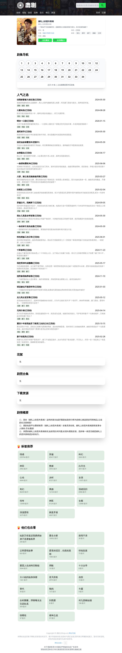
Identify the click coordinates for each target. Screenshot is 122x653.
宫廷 (18, 198)
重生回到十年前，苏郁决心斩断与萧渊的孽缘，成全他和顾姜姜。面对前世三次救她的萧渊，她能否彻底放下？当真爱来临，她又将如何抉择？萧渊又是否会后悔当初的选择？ (61, 327)
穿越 (23, 127)
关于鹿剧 (47, 647)
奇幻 (47, 12)
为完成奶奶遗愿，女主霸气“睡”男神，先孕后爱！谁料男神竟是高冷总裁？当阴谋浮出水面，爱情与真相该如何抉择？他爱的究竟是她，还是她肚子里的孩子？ (61, 267)
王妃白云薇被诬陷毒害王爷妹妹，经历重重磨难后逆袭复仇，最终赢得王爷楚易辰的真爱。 (51, 145)
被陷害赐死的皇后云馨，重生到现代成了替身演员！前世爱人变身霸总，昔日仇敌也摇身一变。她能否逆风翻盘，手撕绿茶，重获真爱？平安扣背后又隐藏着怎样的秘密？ (61, 180)
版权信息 (67, 647)
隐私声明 (61, 647)
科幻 (27, 293)
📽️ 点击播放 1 (45, 40)
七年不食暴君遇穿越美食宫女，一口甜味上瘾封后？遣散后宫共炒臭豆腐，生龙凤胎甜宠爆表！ (52, 124)
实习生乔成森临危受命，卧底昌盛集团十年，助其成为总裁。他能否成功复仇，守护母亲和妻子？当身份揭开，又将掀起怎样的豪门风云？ (61, 314)
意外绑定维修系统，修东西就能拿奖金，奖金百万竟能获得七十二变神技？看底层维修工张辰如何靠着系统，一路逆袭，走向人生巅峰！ (60, 241)
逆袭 (18, 172)
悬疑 (18, 232)
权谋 (18, 137)
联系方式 (54, 647)
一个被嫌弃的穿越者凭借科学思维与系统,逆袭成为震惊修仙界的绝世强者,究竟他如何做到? (51, 290)
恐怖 (36, 12)
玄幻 (42, 12)
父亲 (99, 33)
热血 (23, 116)
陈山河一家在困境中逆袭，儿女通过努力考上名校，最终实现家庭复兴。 (44, 156)
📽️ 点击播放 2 (59, 40)
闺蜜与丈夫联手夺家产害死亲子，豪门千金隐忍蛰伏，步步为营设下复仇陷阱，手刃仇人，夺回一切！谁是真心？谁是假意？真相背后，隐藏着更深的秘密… (61, 340)
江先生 (52, 33)
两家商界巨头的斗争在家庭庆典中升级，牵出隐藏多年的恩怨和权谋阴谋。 (45, 134)
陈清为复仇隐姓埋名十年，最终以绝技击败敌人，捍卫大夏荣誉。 (41, 113)
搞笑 (30, 12)
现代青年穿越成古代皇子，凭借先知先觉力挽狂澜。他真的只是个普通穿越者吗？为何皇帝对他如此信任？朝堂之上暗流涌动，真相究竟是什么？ (61, 207)
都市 (83, 33)
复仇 (78, 33)
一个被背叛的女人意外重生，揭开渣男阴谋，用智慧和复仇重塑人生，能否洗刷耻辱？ (49, 279)
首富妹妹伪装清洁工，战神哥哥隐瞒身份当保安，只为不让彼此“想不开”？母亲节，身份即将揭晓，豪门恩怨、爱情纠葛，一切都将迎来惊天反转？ (61, 301)
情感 (27, 137)
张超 (44, 33)
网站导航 (72, 633)
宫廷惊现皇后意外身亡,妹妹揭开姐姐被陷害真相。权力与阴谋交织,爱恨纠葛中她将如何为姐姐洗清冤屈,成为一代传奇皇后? (61, 193)
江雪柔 (48, 33)
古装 (27, 127)
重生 (18, 185)
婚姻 (94, 33)
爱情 (18, 106)
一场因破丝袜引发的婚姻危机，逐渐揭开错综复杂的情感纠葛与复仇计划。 (45, 229)
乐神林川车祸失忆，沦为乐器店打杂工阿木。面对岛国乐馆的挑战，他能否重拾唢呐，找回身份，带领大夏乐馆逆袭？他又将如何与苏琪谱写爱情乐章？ (61, 167)
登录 (98, 12)
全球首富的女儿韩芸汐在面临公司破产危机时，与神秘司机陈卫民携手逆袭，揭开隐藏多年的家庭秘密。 (56, 219)
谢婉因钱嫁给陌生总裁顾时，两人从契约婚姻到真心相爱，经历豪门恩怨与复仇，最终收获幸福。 (53, 103)
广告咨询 (74, 647)
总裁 (23, 258)
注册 (104, 12)
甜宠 (23, 106)
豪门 (88, 33)
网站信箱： (61, 643)
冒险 (24, 12)
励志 (27, 116)
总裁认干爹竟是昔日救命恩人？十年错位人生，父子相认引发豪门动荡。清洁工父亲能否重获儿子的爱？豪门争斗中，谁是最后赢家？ (61, 254)
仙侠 (23, 293)
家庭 (53, 12)
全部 (18, 12)
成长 (27, 159)
